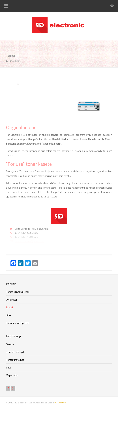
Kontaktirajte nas (15, 360)
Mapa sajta (12, 375)
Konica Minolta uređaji (17, 292)
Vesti (8, 367)
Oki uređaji (11, 299)
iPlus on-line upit (15, 352)
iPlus (8, 315)
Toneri (9, 307)
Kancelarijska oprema (17, 323)
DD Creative (60, 402)
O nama (10, 344)
